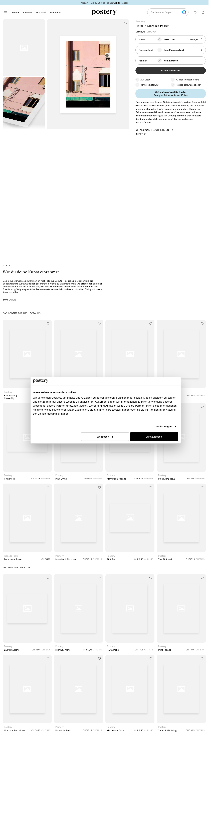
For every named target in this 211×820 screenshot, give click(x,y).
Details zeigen (163, 426)
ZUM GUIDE (9, 299)
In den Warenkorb (170, 70)
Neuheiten (55, 12)
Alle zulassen (154, 436)
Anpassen (105, 436)
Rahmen (27, 12)
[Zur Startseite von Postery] (104, 12)
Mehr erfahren (143, 122)
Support (140, 134)
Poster (15, 12)
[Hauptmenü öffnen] (5, 12)
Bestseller (41, 12)
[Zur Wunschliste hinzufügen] (125, 23)
